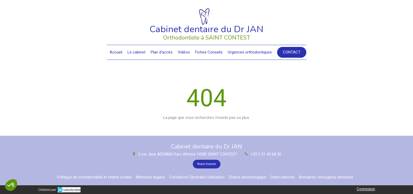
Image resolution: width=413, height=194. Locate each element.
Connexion (366, 189)
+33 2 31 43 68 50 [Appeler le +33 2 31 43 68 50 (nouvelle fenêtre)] (265, 154)
